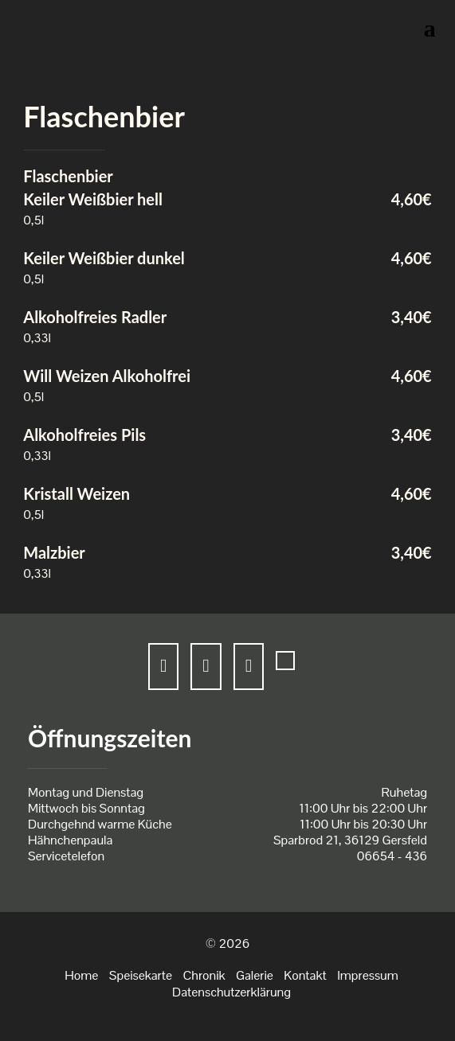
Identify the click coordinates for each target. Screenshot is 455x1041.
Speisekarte (140, 975)
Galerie (254, 975)
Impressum (367, 975)
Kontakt (305, 975)
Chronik (203, 975)
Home (81, 975)
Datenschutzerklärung (231, 992)
